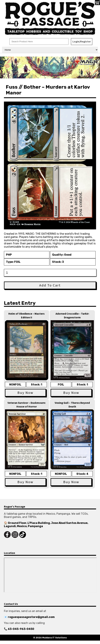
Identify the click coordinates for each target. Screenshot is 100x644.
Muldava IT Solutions (54, 637)
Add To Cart (50, 285)
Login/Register (81, 41)
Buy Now (25, 392)
